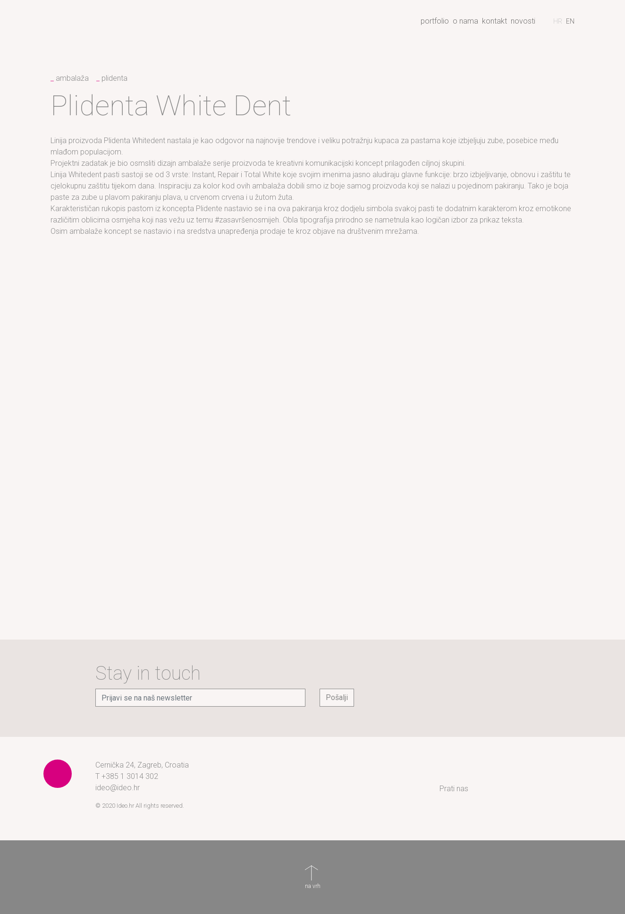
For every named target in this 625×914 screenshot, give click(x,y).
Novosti (523, 21)
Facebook (515, 788)
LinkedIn (543, 788)
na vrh (312, 872)
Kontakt (494, 21)
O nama (465, 21)
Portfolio (435, 21)
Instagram (487, 788)
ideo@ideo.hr (117, 787)
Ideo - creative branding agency (98, 25)
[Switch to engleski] (570, 21)
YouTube (572, 788)
